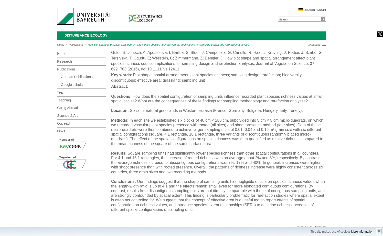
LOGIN (321, 9)
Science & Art (67, 116)
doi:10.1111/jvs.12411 (160, 69)
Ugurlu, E (142, 58)
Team (61, 92)
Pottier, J (295, 52)
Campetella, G (218, 52)
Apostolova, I (159, 52)
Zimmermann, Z (189, 58)
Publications (76, 44)
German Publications (77, 77)
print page (314, 44)
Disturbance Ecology (85, 35)
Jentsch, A (137, 52)
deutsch (310, 9)
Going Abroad (67, 108)
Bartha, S (180, 52)
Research (64, 61)
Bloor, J (197, 52)
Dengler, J (214, 58)
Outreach (64, 123)
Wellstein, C (162, 58)
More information (362, 231)
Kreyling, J (276, 52)
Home (60, 44)
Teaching (64, 100)
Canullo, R (242, 52)
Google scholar (72, 85)
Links (61, 131)
